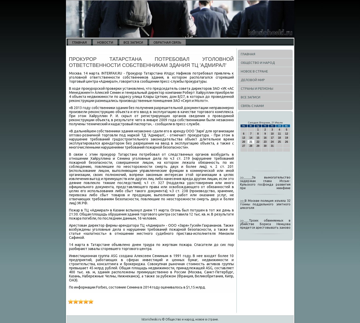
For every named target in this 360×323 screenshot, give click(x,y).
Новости (105, 42)
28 (250, 146)
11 (279, 133)
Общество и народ (258, 62)
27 (243, 146)
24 (272, 141)
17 (272, 137)
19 (286, 137)
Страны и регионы (257, 88)
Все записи (133, 42)
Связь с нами (252, 105)
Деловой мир (253, 80)
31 (272, 146)
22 (257, 141)
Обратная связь (167, 42)
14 (250, 137)
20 (243, 141)
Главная (79, 42)
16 (265, 137)
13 (243, 137)
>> (246, 177)
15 (257, 137)
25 (279, 141)
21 (250, 141)
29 (257, 146)
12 (286, 133)
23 (265, 141)
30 (265, 146)
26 (286, 141)
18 (279, 137)
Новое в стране (254, 71)
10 (272, 133)
